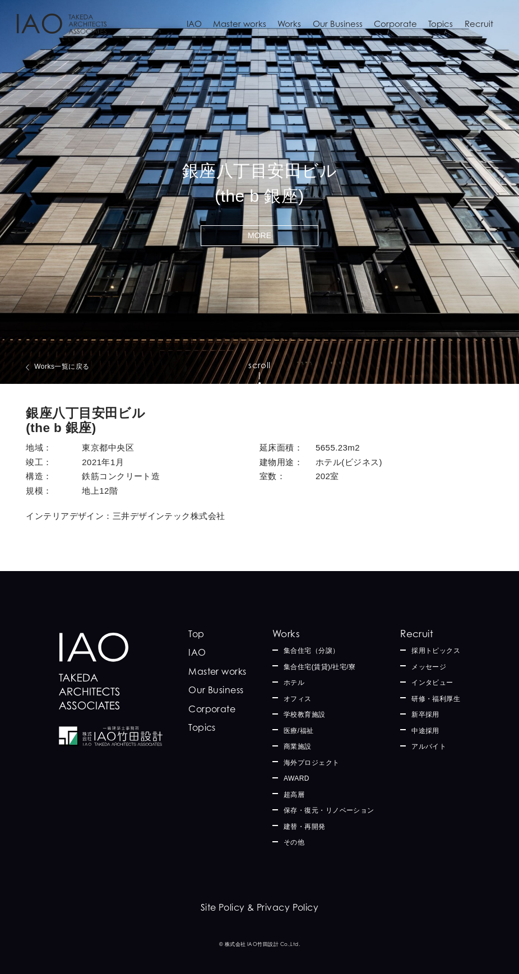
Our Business (338, 23)
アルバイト (428, 746)
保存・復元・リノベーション (329, 810)
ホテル (294, 683)
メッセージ (428, 667)
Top (196, 633)
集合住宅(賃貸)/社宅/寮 (320, 667)
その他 (294, 842)
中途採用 (425, 731)
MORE (259, 235)
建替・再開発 (305, 827)
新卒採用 (425, 714)
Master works (239, 23)
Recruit (479, 23)
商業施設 (298, 746)
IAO (194, 23)
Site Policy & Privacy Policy (260, 907)
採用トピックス (435, 651)
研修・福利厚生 (435, 699)
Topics (440, 23)
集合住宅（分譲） (312, 651)
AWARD (296, 778)
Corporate (395, 23)
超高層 (294, 795)
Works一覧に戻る (61, 366)
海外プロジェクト (312, 763)
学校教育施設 (305, 714)
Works (289, 23)
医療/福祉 (299, 731)
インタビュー (432, 683)
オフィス (298, 699)
